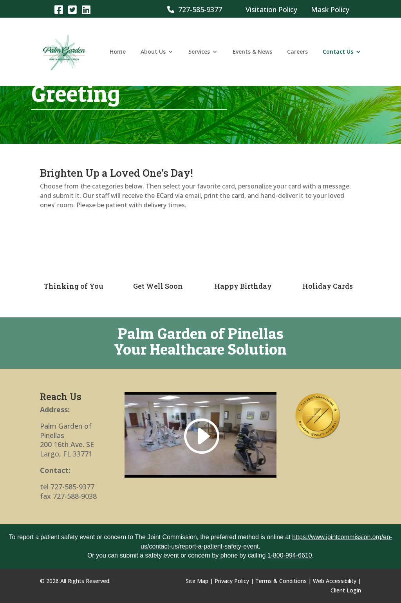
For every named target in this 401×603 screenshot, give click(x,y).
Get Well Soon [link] (158, 286)
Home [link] (118, 52)
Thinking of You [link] (73, 286)
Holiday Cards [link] (327, 286)
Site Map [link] (197, 581)
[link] (58, 9)
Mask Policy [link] (330, 9)
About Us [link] (153, 52)
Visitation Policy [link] (271, 9)
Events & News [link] (252, 52)
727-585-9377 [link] (194, 9)
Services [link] (199, 52)
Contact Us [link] (338, 52)
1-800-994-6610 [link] (289, 555)
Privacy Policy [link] (232, 581)
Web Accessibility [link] (334, 581)
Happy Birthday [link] (243, 286)
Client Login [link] (346, 590)
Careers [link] (297, 52)
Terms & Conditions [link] (281, 581)
